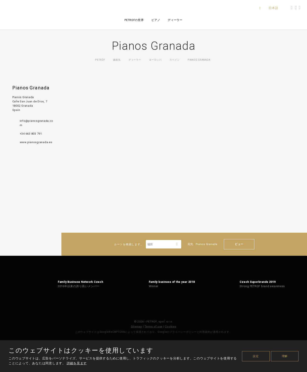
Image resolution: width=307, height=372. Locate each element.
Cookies (170, 326)
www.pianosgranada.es (36, 142)
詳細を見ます (77, 363)
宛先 (202, 244)
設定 (256, 356)
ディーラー (175, 20)
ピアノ (155, 20)
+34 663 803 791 (31, 133)
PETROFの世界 (134, 20)
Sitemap (136, 326)
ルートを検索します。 (147, 244)
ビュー (239, 244)
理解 (285, 356)
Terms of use (153, 326)
